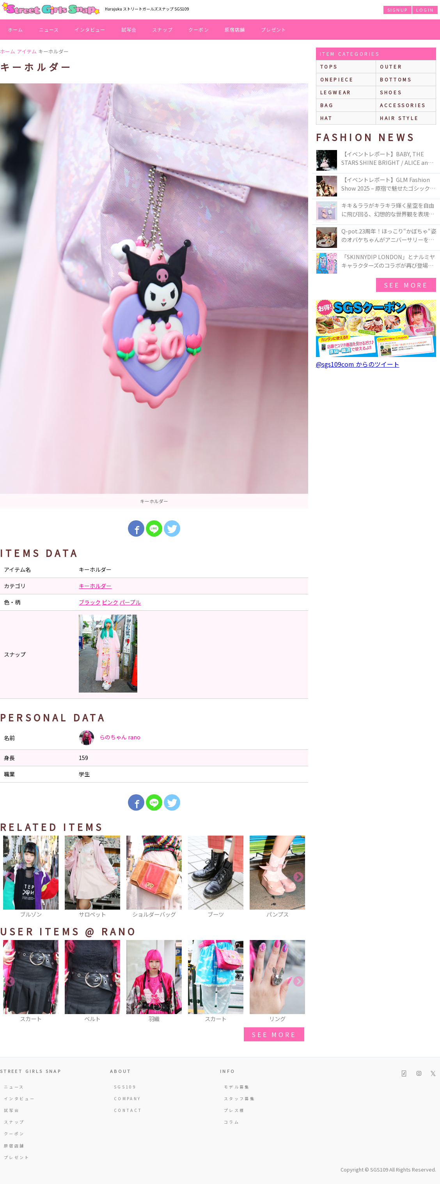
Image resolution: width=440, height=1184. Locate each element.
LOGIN (425, 10)
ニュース (49, 29)
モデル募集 (237, 1087)
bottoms (396, 79)
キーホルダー (95, 586)
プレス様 (234, 1110)
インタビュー (90, 29)
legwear (335, 92)
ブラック (90, 602)
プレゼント (274, 29)
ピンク (110, 602)
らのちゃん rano (109, 738)
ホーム (15, 29)
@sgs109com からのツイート (357, 364)
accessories (403, 105)
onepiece (337, 79)
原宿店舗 (235, 29)
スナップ (162, 29)
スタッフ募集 (239, 1098)
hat (326, 118)
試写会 (129, 29)
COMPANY (127, 1098)
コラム (232, 1122)
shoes (391, 92)
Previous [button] (10, 877)
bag (327, 105)
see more (274, 1034)
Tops (329, 66)
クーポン (198, 29)
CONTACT (128, 1110)
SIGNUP (397, 10)
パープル (130, 602)
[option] (154, 296)
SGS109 (125, 1087)
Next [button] (298, 877)
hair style (399, 118)
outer (391, 66)
